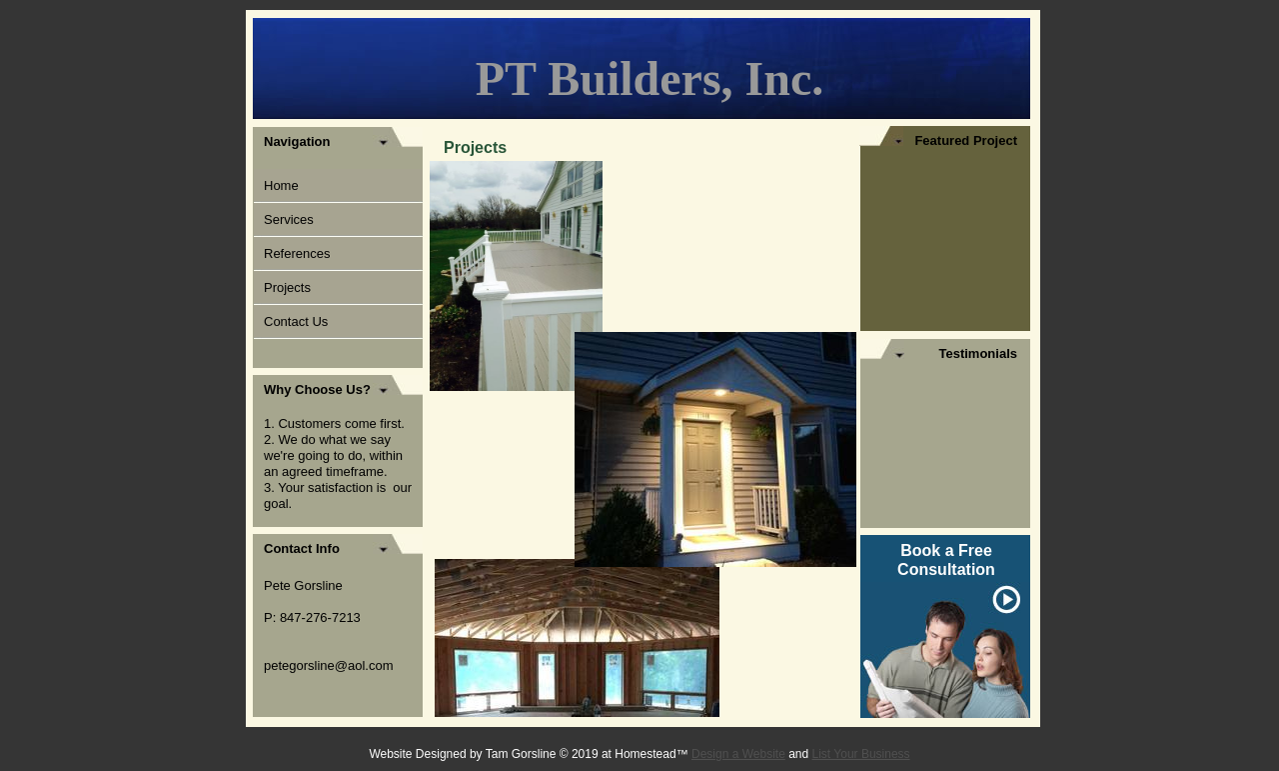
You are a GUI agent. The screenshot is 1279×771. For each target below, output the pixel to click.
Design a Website (738, 754)
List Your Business (861, 754)
